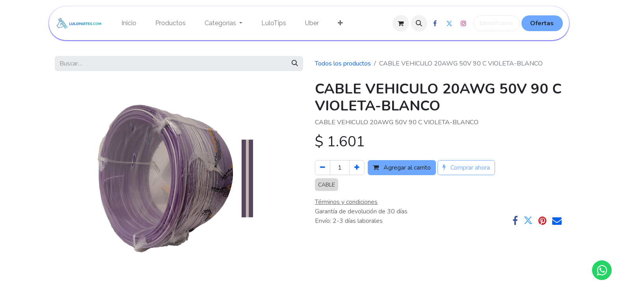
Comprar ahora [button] (466, 167)
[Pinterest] (542, 220)
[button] (419, 23)
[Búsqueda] (295, 63)
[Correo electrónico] (557, 220)
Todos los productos (343, 63)
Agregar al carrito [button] (402, 167)
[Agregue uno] (357, 167)
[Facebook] (515, 220)
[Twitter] (528, 220)
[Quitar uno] (322, 167)
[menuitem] (129, 23)
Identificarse (496, 23)
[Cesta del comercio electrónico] (401, 23)
